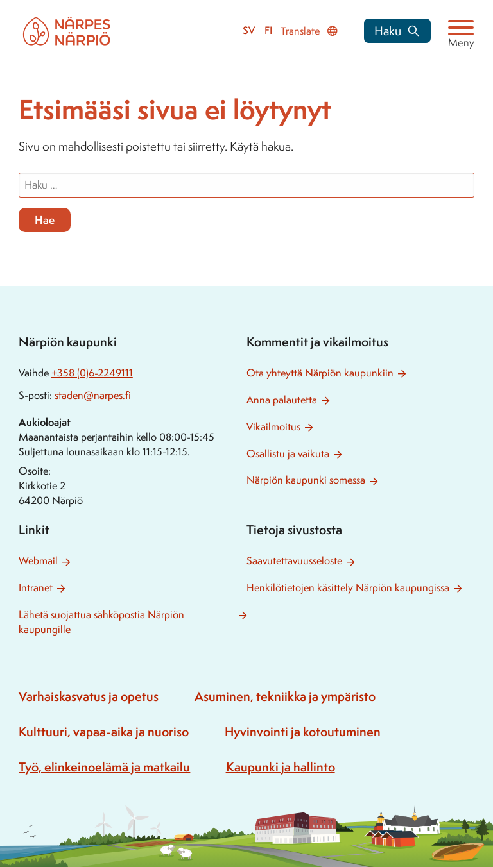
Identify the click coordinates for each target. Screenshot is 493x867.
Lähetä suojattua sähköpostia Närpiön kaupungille (101, 622)
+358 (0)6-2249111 (92, 373)
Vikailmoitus (273, 427)
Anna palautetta (281, 400)
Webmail (38, 561)
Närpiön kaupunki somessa (305, 480)
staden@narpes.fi (93, 395)
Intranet (36, 587)
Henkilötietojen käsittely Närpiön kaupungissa (347, 587)
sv (249, 30)
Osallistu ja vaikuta (287, 453)
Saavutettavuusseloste (294, 561)
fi (268, 30)
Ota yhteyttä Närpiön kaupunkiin (320, 373)
